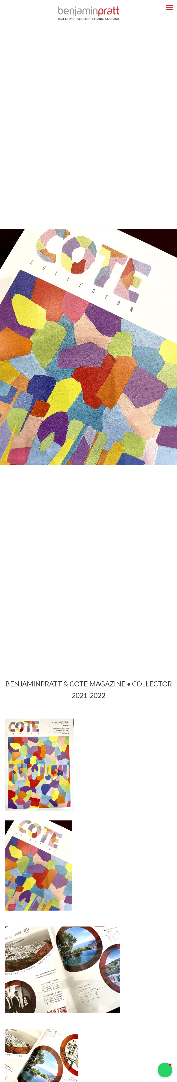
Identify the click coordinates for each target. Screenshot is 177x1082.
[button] (165, 1070)
